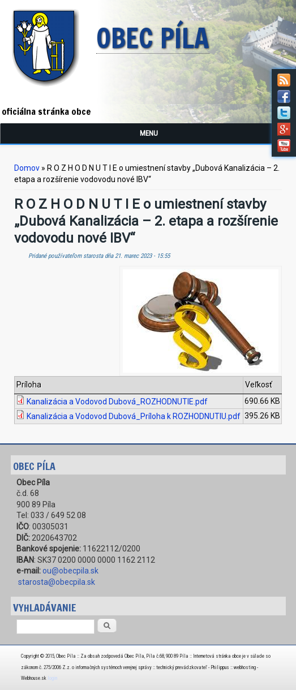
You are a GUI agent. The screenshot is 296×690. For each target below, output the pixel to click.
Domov (27, 167)
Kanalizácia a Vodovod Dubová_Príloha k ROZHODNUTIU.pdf (134, 416)
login (52, 678)
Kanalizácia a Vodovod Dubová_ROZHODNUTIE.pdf (117, 401)
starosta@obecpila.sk (56, 581)
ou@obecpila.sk (70, 570)
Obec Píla (152, 39)
